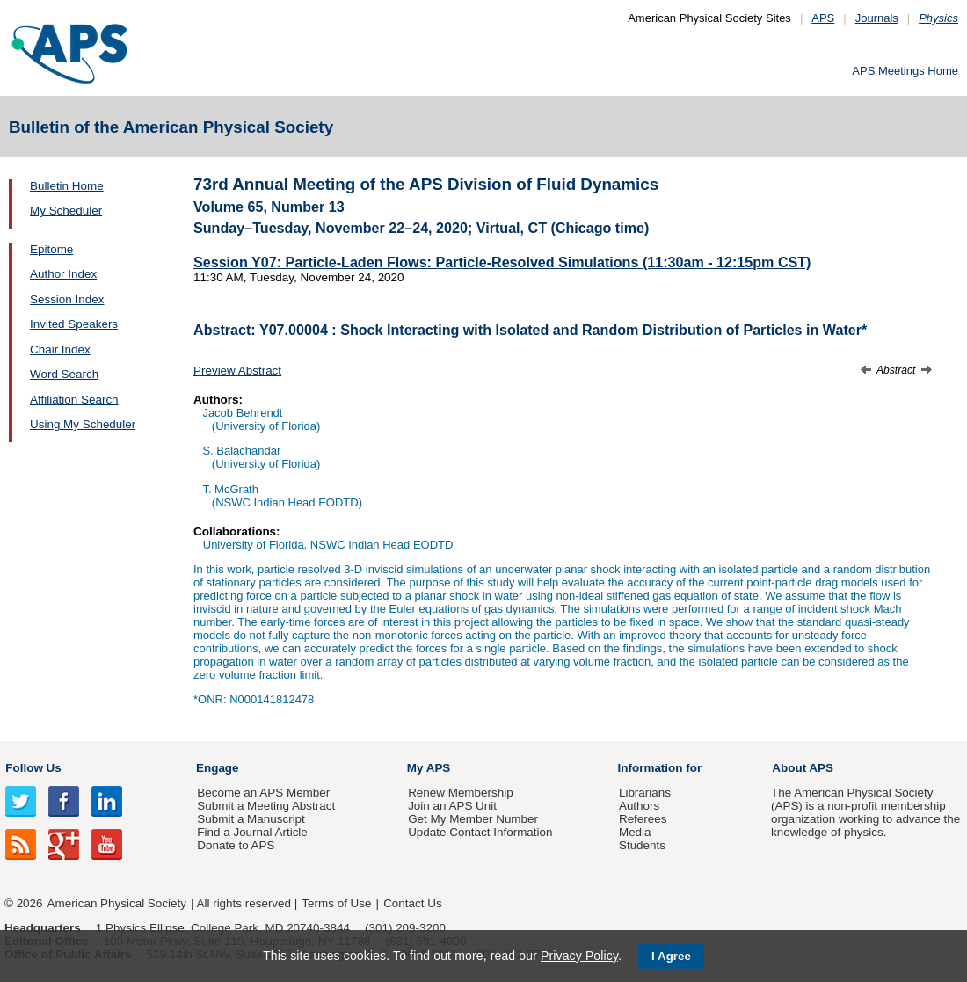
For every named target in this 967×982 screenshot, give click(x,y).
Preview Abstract (237, 370)
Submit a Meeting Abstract (266, 805)
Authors (639, 805)
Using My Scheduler (82, 424)
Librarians (645, 792)
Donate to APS (235, 845)
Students (642, 845)
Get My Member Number (473, 819)
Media (635, 832)
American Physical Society (116, 903)
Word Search (64, 374)
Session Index (67, 299)
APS (822, 18)
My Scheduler (66, 210)
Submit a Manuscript (250, 819)
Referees (643, 819)
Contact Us (412, 903)
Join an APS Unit (452, 805)
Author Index (63, 273)
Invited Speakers (74, 324)
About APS (802, 768)
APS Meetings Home (905, 70)
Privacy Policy (579, 956)
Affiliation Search (74, 399)
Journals (876, 18)
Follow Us (33, 768)
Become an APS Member (263, 792)
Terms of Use (336, 903)
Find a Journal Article (252, 832)
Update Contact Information (480, 832)
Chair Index (60, 349)
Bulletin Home (67, 186)
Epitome (51, 249)
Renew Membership (460, 792)
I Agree (671, 956)
